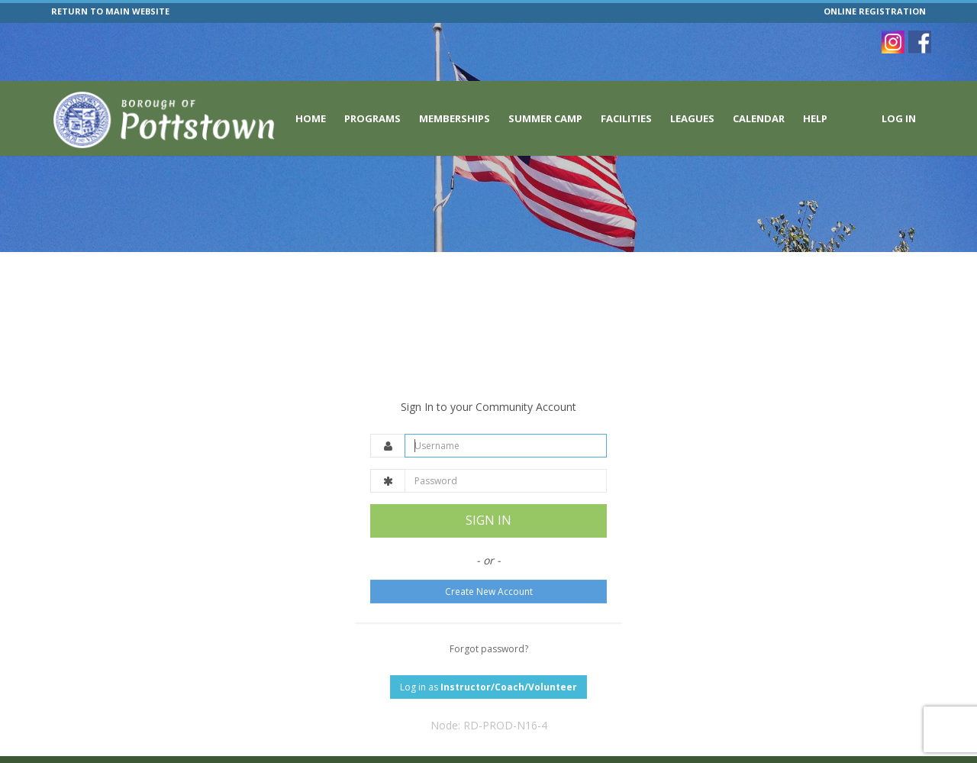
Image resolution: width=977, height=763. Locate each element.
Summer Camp (545, 118)
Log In (899, 118)
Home (310, 118)
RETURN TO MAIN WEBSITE (110, 11)
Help (815, 118)
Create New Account (489, 554)
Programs (372, 118)
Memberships (454, 118)
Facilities (626, 118)
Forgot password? (489, 611)
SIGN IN (488, 483)
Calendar (759, 118)
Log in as (488, 649)
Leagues (692, 118)
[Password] (506, 444)
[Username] (506, 409)
